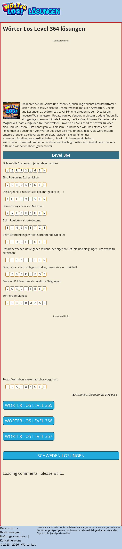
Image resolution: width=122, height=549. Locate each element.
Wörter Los (28, 544)
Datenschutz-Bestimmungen (10, 530)
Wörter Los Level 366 (28, 421)
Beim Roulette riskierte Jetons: (22, 220)
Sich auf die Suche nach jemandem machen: (31, 163)
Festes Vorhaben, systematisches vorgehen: (30, 379)
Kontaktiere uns (10, 540)
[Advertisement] (61, 67)
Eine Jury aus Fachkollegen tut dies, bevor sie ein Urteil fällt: (40, 267)
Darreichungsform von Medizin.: (23, 206)
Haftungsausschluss (13, 536)
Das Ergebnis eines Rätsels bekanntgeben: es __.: (33, 192)
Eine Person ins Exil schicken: (21, 177)
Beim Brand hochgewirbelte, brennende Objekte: (34, 235)
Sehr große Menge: (15, 296)
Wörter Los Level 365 (28, 405)
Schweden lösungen (60, 455)
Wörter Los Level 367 (28, 436)
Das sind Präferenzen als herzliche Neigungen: (32, 281)
